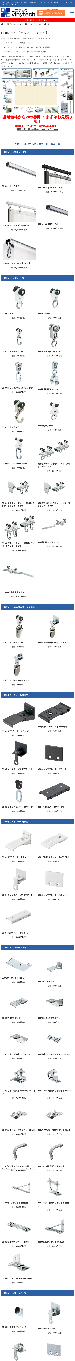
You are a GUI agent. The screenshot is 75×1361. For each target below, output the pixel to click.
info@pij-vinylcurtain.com (51, 9)
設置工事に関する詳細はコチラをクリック (37, 129)
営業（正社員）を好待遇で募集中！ (37, 20)
